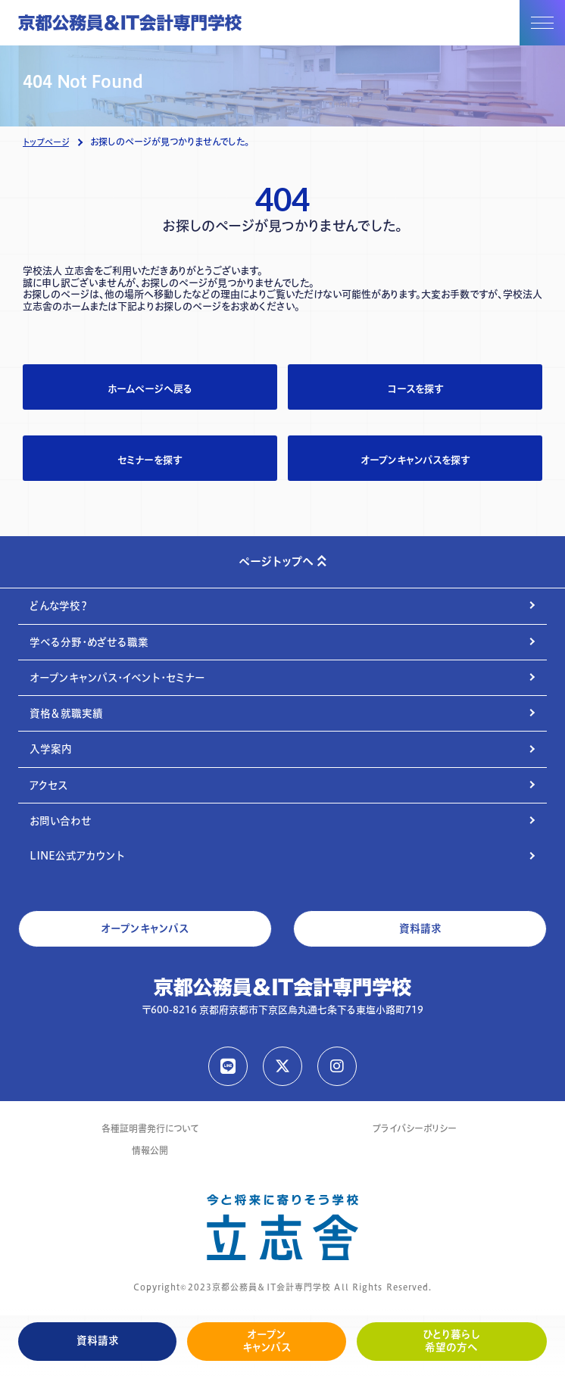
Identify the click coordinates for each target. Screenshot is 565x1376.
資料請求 (97, 1340)
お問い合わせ (61, 821)
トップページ (46, 142)
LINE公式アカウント (77, 856)
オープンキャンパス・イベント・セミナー (117, 678)
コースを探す (415, 388)
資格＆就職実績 (66, 713)
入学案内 (51, 749)
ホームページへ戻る (150, 388)
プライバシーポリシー (415, 1128)
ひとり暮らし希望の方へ (452, 1341)
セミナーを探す (149, 460)
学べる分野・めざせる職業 (89, 642)
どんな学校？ (59, 606)
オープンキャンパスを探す (415, 460)
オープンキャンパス (266, 1341)
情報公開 (150, 1150)
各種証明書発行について (149, 1128)
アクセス (48, 785)
